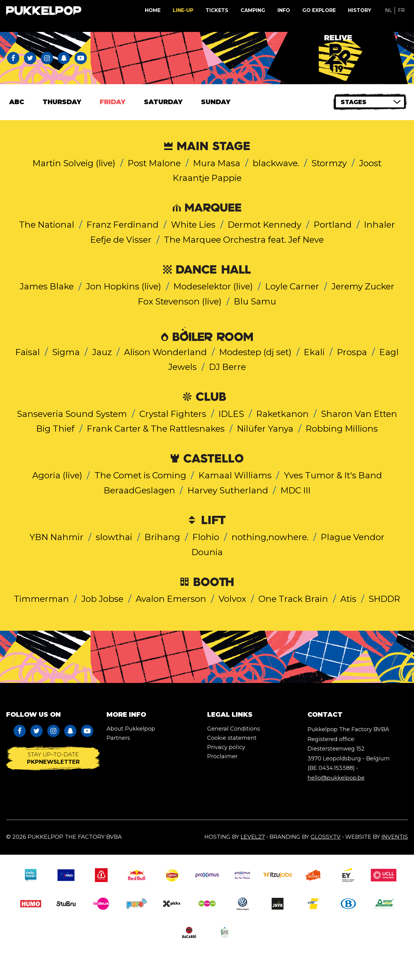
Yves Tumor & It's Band (333, 475)
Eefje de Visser (121, 239)
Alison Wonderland (165, 352)
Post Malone (154, 163)
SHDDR (384, 599)
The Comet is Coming (140, 475)
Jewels (182, 367)
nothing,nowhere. (269, 537)
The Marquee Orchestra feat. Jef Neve (244, 239)
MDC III (296, 490)
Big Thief (55, 428)
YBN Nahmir (56, 537)
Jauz (102, 352)
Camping (253, 10)
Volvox (232, 599)
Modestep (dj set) (255, 352)
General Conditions (233, 728)
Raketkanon (282, 414)
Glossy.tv (326, 836)
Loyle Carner (292, 286)
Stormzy (329, 163)
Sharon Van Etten (359, 414)
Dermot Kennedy (264, 224)
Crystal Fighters (172, 414)
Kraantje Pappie (207, 178)
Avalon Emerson (171, 599)
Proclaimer (222, 756)
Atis (348, 599)
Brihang (162, 537)
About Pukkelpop (130, 728)
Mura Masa (216, 163)
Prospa (352, 352)
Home (153, 10)
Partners (118, 738)
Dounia (207, 552)
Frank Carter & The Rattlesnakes (156, 428)
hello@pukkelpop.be (336, 778)
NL (388, 10)
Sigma (66, 352)
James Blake (47, 286)
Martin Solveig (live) (74, 163)
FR (401, 10)
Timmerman (41, 599)
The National (46, 224)
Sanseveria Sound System (72, 414)
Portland (333, 224)
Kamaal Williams (235, 475)
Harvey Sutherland (228, 490)
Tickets (217, 10)
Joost (370, 163)
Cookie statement (232, 738)
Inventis (394, 836)
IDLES (231, 414)
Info (283, 10)
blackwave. (276, 163)
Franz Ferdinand (123, 224)
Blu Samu (255, 301)
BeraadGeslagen (139, 490)
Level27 (253, 836)
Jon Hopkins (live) (123, 286)
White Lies (193, 224)
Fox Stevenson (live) (180, 301)
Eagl (389, 352)
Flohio (205, 537)
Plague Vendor (353, 537)
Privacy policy (226, 747)
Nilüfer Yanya (265, 428)
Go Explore (319, 10)
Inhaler (379, 224)
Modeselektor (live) (213, 286)
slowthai (114, 537)
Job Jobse (102, 599)
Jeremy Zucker (362, 286)
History (359, 10)
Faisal (27, 352)
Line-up (183, 10)
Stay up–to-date (53, 758)
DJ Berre (227, 367)
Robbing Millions (342, 428)
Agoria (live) (57, 475)
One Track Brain (293, 599)
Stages (353, 102)
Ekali (314, 352)
